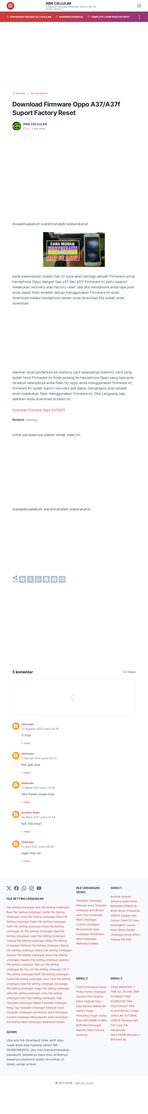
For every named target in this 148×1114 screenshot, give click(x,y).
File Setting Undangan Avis (27, 906)
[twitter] (30, 579)
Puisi (89, 1037)
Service (82, 1056)
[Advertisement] (74, 57)
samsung (94, 1056)
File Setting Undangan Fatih (51, 926)
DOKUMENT (120, 934)
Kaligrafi (82, 1017)
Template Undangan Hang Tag (39, 1021)
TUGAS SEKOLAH (123, 1027)
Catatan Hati (120, 924)
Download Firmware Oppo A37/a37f (41, 410)
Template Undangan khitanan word (32, 1026)
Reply (28, 742)
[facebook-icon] (16, 887)
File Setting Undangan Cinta (38, 916)
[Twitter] (9, 887)
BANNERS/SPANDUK (126, 910)
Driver (130, 943)
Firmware (94, 998)
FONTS (81, 998)
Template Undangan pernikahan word (34, 1031)
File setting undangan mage (42, 1002)
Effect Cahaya (121, 948)
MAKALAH (95, 1022)
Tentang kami (121, 1037)
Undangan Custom (21, 1035)
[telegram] (46, 579)
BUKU (115, 915)
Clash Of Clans (121, 929)
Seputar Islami (86, 1051)
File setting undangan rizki (34, 1011)
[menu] (10, 6)
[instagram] (31, 887)
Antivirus (117, 900)
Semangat (97, 1046)
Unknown (28, 724)
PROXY (81, 1027)
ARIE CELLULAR (60, 3)
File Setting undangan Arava (39, 964)
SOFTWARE (85, 1041)
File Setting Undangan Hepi (47, 935)
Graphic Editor (94, 1013)
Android (117, 896)
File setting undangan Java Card (31, 992)
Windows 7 (119, 1056)
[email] (62, 579)
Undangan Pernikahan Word (35, 1040)
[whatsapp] (38, 579)
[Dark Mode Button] (139, 5)
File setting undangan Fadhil (50, 988)
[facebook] (22, 579)
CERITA (132, 919)
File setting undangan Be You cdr (36, 978)
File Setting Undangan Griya (27, 930)
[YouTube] (39, 887)
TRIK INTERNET (122, 1008)
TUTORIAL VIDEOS (124, 1032)
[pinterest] (54, 579)
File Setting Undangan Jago (27, 940)
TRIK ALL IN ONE (123, 1003)
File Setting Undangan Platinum (38, 949)
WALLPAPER (120, 1051)
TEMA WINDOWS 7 (124, 998)
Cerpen (135, 924)
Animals (129, 896)
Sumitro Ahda (31, 812)
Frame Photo (86, 1003)
